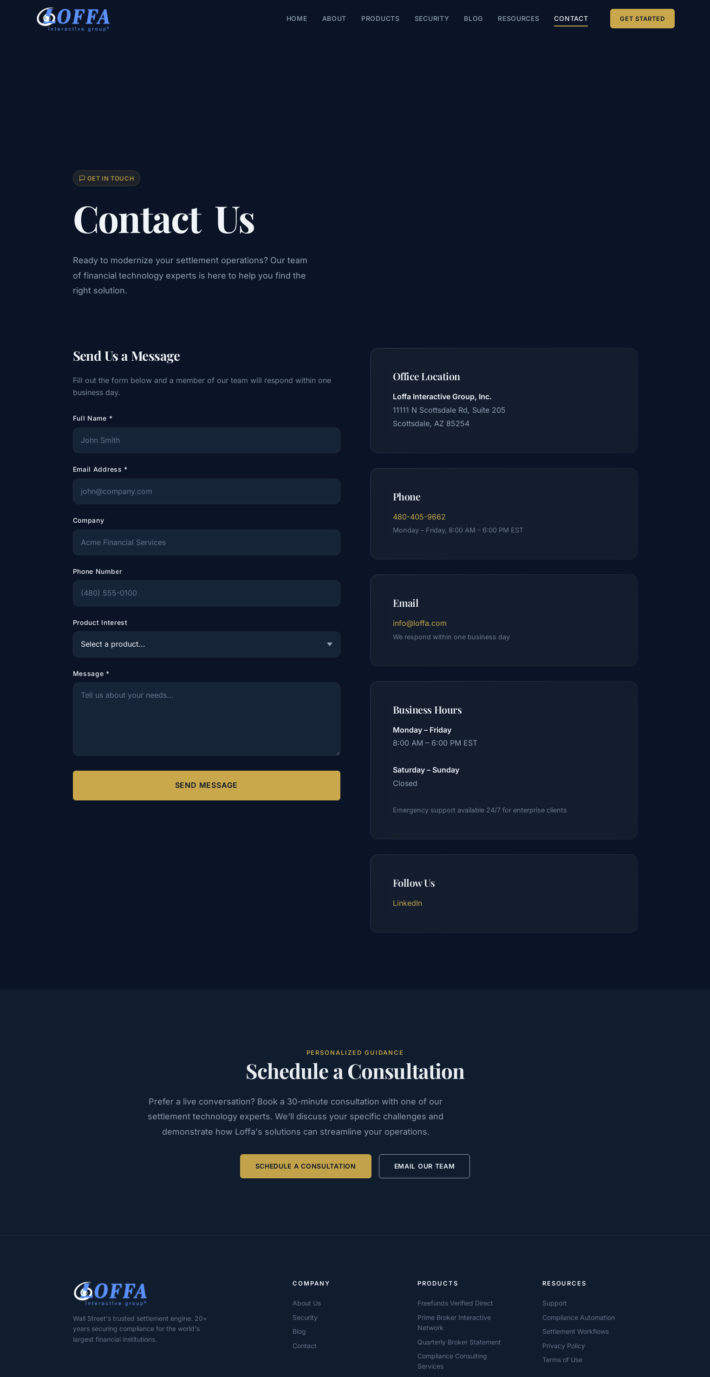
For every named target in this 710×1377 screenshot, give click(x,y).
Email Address (100, 469)
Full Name (93, 418)
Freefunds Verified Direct (455, 1303)
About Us (307, 1303)
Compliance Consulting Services (452, 1361)
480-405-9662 (419, 516)
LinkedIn (407, 903)
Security (432, 18)
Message (91, 673)
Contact (571, 18)
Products (380, 18)
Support (554, 1303)
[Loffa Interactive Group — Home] (73, 19)
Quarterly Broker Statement (459, 1342)
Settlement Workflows (575, 1331)
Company (88, 520)
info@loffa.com (420, 623)
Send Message (206, 785)
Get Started (642, 18)
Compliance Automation (578, 1317)
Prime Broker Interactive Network (454, 1322)
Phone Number (97, 571)
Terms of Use (562, 1360)
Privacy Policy (563, 1346)
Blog (473, 18)
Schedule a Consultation (305, 1167)
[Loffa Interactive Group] (147, 1293)
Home (297, 18)
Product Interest (100, 622)
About (334, 18)
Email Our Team (424, 1167)
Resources (518, 18)
